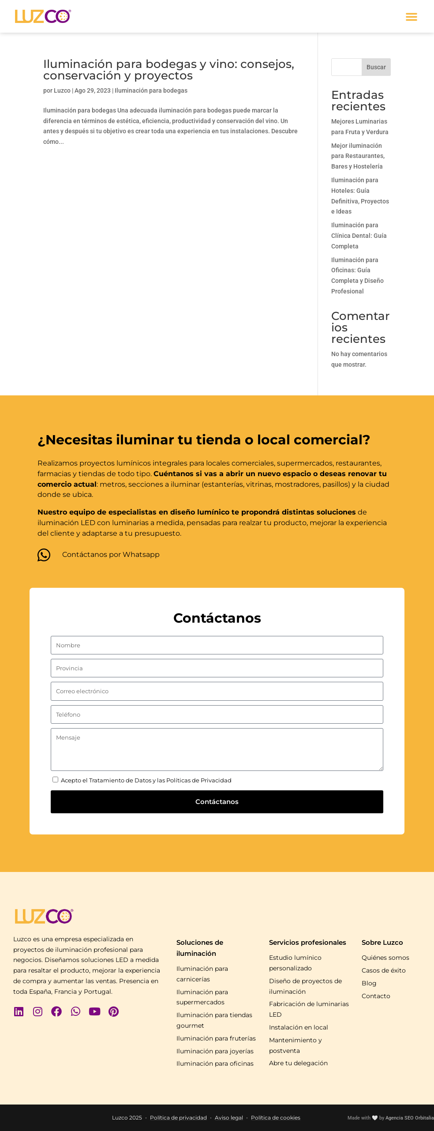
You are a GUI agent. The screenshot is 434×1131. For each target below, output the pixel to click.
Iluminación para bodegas (151, 90)
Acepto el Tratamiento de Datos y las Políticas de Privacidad (146, 780)
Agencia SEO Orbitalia (409, 1118)
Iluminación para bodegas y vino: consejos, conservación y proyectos (168, 70)
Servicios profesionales (307, 942)
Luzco (62, 90)
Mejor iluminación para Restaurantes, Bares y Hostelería (358, 156)
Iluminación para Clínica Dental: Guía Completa (359, 236)
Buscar (376, 67)
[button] (411, 16)
